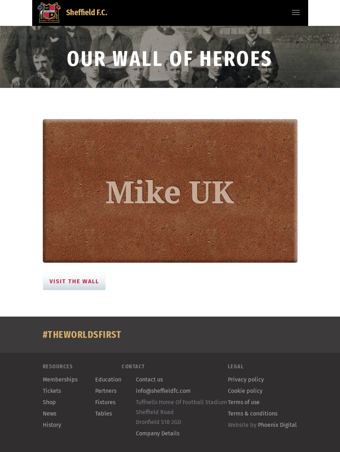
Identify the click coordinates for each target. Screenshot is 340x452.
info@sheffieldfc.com (163, 390)
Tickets (52, 390)
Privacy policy (246, 379)
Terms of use (244, 402)
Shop (49, 402)
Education (108, 379)
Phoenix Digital (277, 425)
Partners (105, 390)
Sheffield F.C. (73, 12)
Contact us (149, 379)
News (49, 413)
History (52, 425)
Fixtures (105, 402)
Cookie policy (245, 390)
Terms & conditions (252, 413)
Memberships (60, 379)
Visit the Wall (74, 281)
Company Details (157, 433)
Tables (103, 413)
